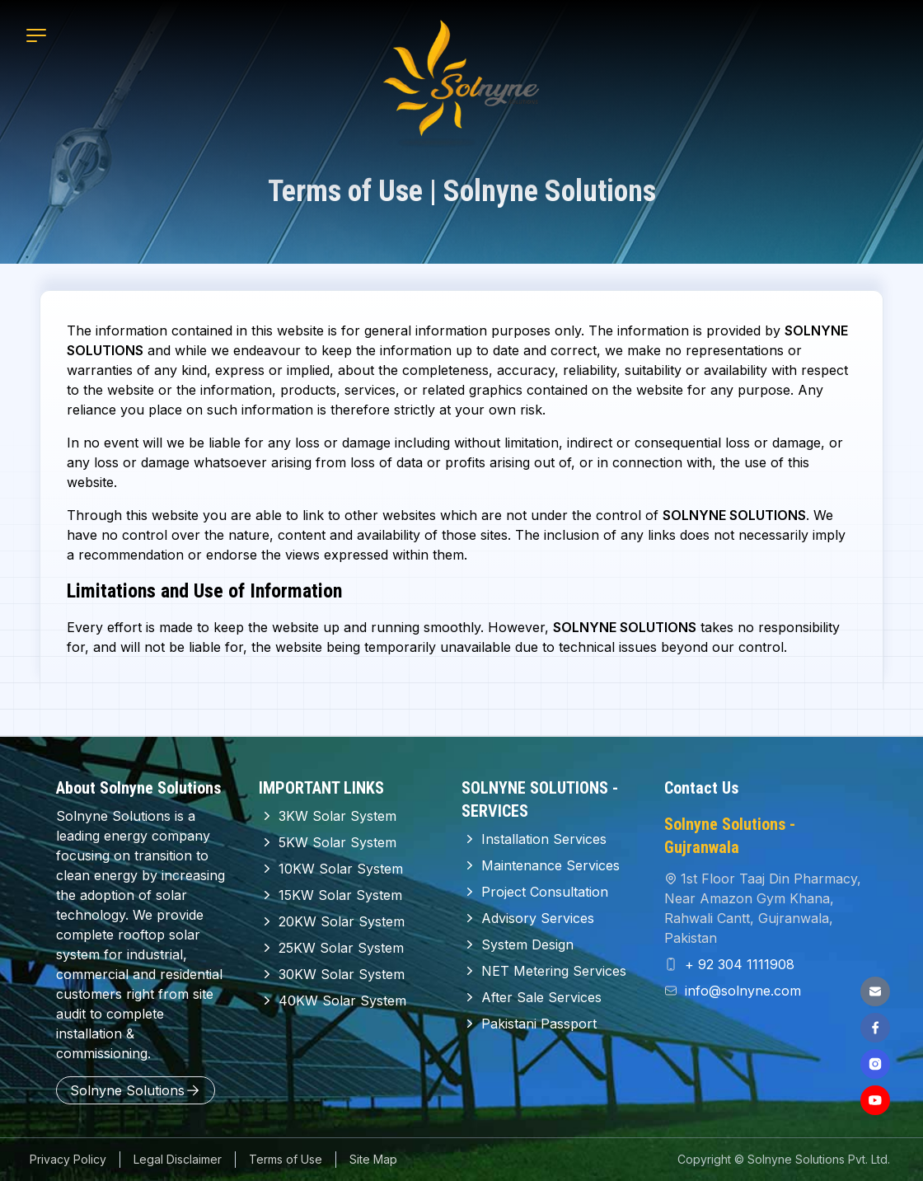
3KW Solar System (327, 816)
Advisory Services (528, 918)
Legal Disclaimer (178, 1159)
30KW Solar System (332, 974)
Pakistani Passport (529, 1023)
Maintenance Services (541, 865)
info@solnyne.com (741, 990)
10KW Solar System (331, 868)
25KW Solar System (331, 948)
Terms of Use (285, 1159)
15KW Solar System (330, 895)
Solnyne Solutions (135, 1090)
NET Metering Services (544, 971)
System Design (518, 944)
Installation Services (534, 839)
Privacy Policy (68, 1159)
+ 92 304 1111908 (737, 964)
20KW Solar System (332, 921)
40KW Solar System (332, 1000)
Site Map (373, 1159)
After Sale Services (532, 997)
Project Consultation (535, 891)
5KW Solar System (327, 842)
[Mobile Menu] (36, 35)
